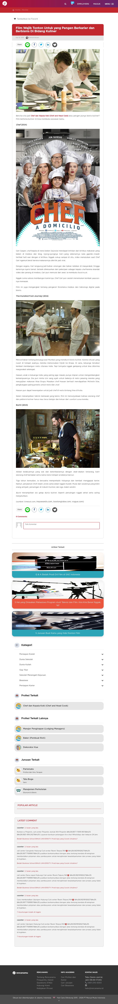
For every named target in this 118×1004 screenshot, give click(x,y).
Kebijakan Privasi (45, 988)
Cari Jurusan (66, 983)
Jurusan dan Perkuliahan (28, 567)
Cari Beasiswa (67, 985)
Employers (83, 4)
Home (17, 10)
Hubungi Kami (43, 985)
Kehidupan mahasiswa (27, 595)
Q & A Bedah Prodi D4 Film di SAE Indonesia (58, 575)
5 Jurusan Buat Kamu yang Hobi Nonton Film (58, 633)
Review (25, 10)
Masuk (96, 4)
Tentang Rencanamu (46, 977)
